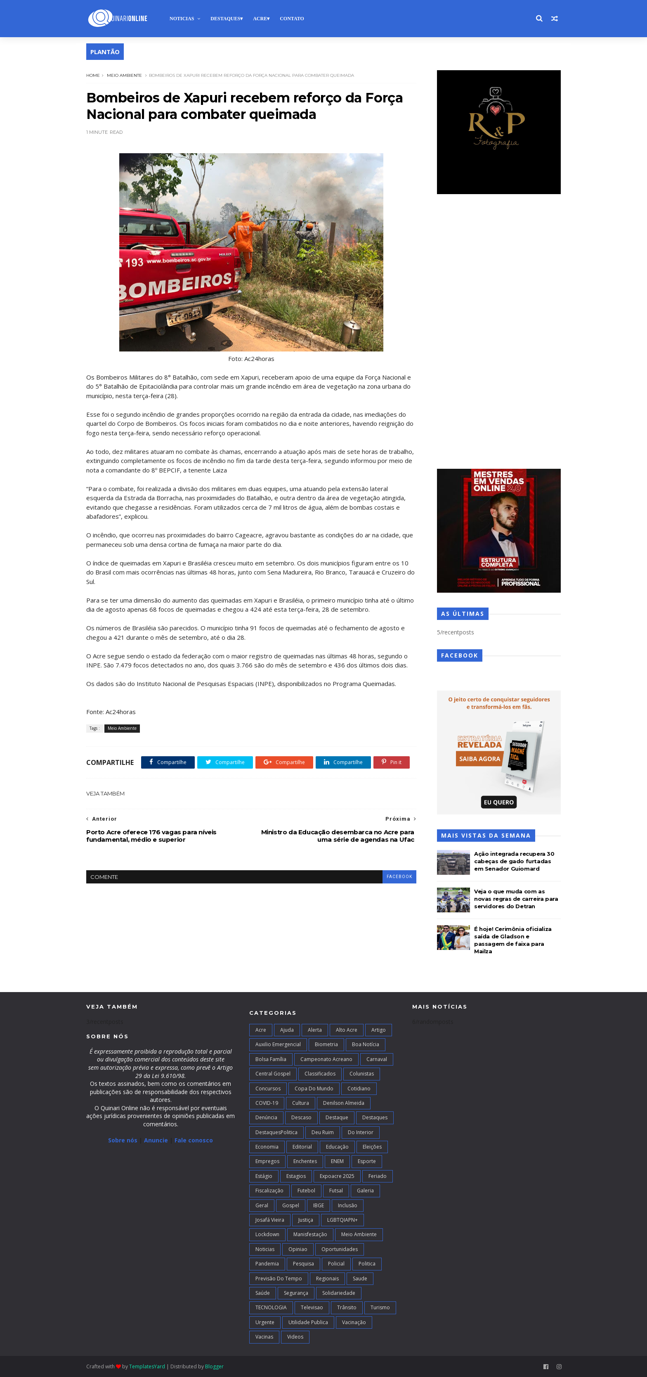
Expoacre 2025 (337, 1176)
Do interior (360, 1132)
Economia (267, 1146)
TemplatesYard (147, 1366)
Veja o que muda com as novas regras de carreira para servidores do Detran (516, 898)
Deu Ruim (323, 1132)
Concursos (268, 1088)
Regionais (327, 1278)
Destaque (337, 1117)
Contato (292, 18)
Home (93, 75)
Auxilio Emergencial (278, 1044)
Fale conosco (194, 1140)
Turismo (380, 1307)
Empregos (267, 1161)
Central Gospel (272, 1073)
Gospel (290, 1205)
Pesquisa (303, 1263)
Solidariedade (338, 1292)
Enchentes (305, 1161)
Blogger (214, 1366)
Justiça (305, 1219)
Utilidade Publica (308, 1322)
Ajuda (287, 1029)
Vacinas (264, 1336)
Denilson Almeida (343, 1102)
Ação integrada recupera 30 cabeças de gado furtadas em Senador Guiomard (514, 861)
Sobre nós (122, 1140)
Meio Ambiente (124, 75)
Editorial (302, 1146)
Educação (337, 1146)
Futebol (306, 1190)
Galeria (365, 1190)
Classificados (320, 1073)
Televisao (312, 1307)
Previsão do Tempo (278, 1278)
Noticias (182, 18)
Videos (295, 1336)
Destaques (225, 18)
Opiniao (297, 1249)
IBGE (318, 1205)
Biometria (326, 1044)
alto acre (346, 1029)
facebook (399, 876)
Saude (360, 1278)
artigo (378, 1029)
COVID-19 (266, 1102)
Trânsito (347, 1307)
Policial (336, 1263)
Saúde (262, 1292)
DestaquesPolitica (276, 1132)
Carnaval (376, 1059)
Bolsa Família (270, 1059)
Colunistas (361, 1073)
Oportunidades (339, 1249)
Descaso (301, 1117)
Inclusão (347, 1205)
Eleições (372, 1146)
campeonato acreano (326, 1059)
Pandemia (267, 1263)
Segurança (296, 1292)
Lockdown (267, 1234)
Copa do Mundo (314, 1088)
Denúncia (266, 1117)
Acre (260, 18)
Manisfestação (310, 1234)
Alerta (315, 1029)
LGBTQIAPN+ (342, 1219)
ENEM (337, 1161)
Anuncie (157, 1140)
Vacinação (354, 1322)
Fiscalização (269, 1190)
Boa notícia (365, 1044)
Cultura (300, 1102)
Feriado (377, 1176)
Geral (261, 1205)
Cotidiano (359, 1088)
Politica (367, 1263)
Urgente (264, 1322)
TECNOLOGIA (271, 1307)
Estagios (296, 1176)
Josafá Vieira (269, 1219)
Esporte (367, 1161)
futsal (336, 1190)
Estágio (263, 1176)
